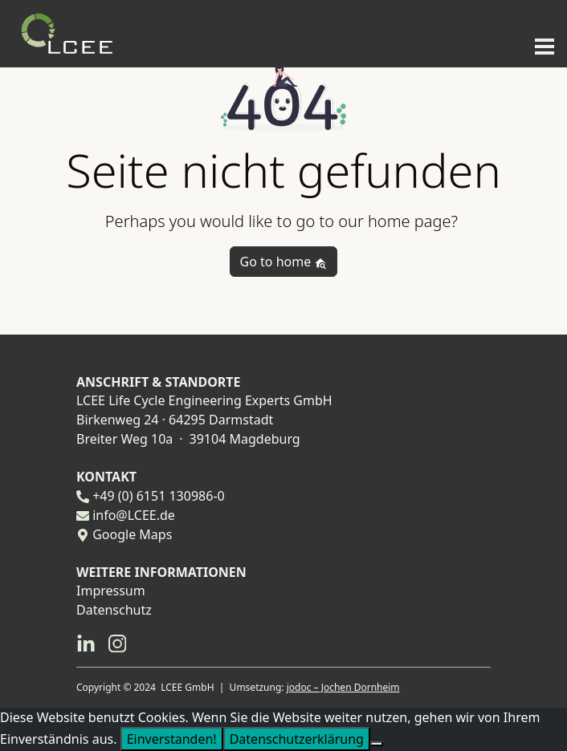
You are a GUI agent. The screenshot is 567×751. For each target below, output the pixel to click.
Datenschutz (114, 610)
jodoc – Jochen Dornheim (343, 687)
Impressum (110, 590)
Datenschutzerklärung (297, 739)
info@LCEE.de (133, 515)
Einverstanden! (172, 739)
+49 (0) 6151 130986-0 (158, 496)
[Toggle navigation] (539, 45)
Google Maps (132, 534)
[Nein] (376, 743)
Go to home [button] (284, 261)
